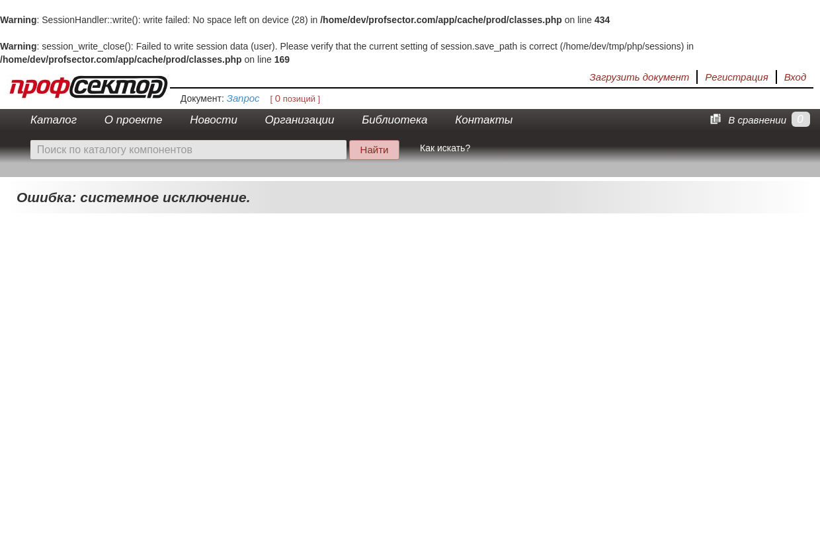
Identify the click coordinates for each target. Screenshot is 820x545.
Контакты (483, 120)
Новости (213, 120)
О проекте (133, 120)
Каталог (53, 120)
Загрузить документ (640, 77)
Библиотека (394, 120)
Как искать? (445, 148)
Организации (300, 120)
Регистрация (736, 77)
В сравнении (746, 120)
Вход (795, 77)
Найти (374, 149)
